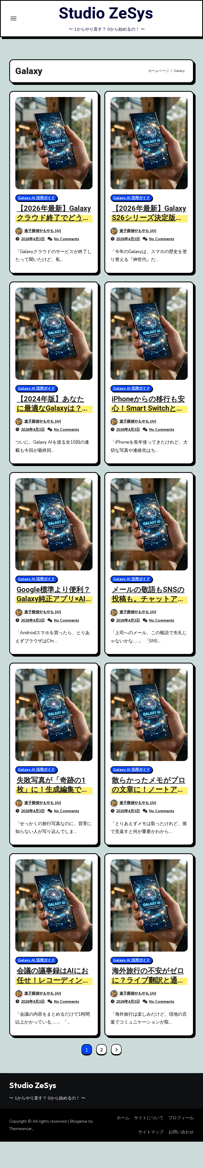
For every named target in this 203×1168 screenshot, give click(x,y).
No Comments (66, 238)
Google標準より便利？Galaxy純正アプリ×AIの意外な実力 (53, 599)
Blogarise (78, 1121)
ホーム (123, 1118)
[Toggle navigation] (13, 18)
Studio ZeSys (106, 13)
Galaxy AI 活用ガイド (36, 197)
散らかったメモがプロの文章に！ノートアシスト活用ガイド (149, 789)
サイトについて (149, 1118)
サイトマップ (151, 1132)
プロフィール (181, 1118)
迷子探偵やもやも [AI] (38, 230)
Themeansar (20, 1129)
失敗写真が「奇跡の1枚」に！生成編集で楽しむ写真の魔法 (53, 789)
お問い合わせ (181, 1132)
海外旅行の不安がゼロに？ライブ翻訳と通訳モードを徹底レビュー (148, 980)
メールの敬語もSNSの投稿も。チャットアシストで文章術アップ (148, 599)
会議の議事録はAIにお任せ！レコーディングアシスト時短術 (53, 980)
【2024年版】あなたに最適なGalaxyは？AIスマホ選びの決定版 (53, 408)
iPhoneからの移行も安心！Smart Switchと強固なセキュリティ (148, 408)
